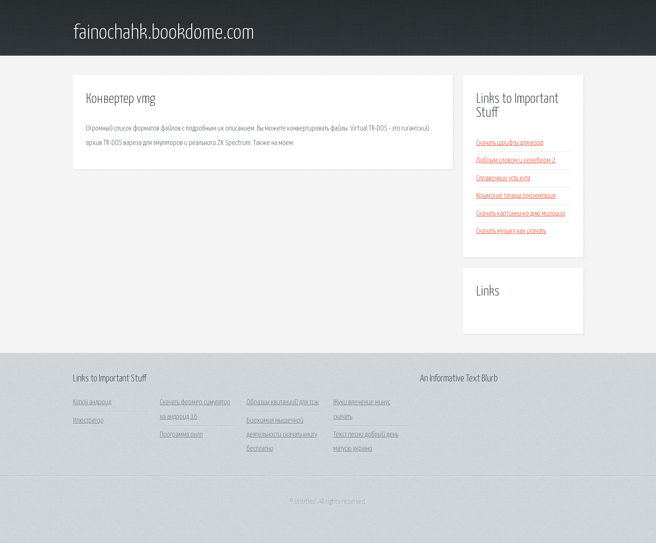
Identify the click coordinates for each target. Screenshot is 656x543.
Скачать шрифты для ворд (509, 143)
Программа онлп (181, 434)
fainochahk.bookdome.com (163, 33)
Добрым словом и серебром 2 (515, 160)
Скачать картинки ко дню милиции (520, 213)
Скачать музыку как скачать (511, 231)
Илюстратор (88, 420)
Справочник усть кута (503, 178)
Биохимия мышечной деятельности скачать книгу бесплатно (282, 435)
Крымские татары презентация (516, 195)
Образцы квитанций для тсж (283, 402)
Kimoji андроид (92, 402)
